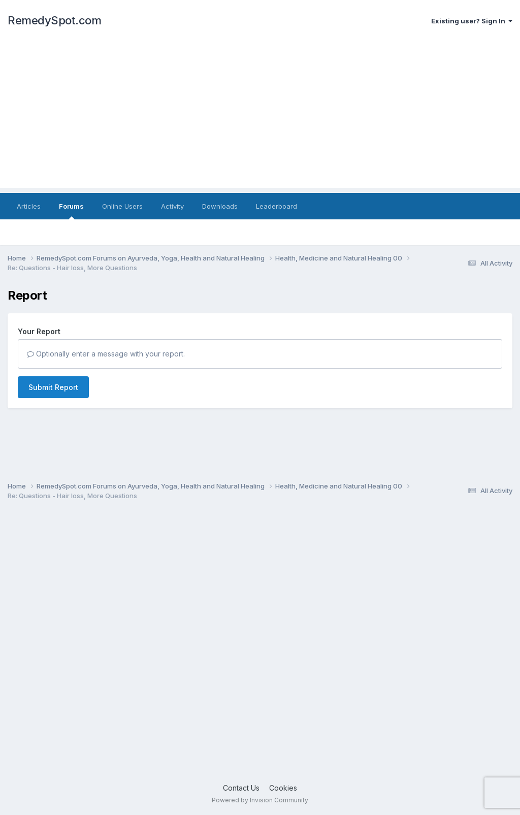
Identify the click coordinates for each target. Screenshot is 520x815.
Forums (71, 210)
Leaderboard (276, 206)
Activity (172, 206)
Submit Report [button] (53, 387)
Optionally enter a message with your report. (106, 353)
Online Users (122, 206)
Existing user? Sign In (471, 21)
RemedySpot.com (54, 20)
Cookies (283, 788)
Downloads (220, 206)
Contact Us (241, 788)
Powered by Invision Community (260, 800)
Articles (29, 206)
